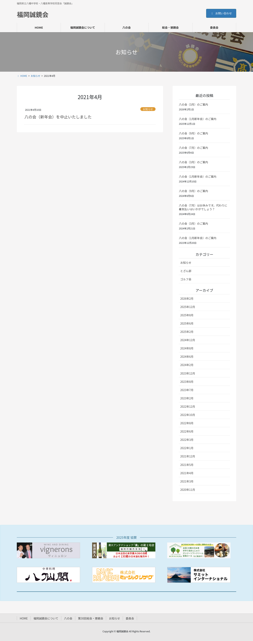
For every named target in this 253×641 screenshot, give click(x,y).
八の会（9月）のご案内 (193, 133)
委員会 (130, 618)
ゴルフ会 (185, 279)
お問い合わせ (221, 13)
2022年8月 (187, 423)
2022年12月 (187, 406)
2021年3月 (187, 481)
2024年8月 (187, 348)
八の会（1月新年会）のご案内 (197, 119)
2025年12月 (187, 307)
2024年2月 (187, 365)
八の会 (68, 618)
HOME (24, 618)
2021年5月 (187, 465)
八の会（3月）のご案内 (193, 104)
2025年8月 (187, 315)
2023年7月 (187, 390)
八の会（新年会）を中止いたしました (58, 117)
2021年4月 (187, 473)
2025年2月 (187, 332)
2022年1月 (187, 448)
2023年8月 (187, 382)
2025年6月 (187, 323)
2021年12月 (187, 456)
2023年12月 (187, 373)
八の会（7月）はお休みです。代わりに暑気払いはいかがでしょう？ (203, 207)
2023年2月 (187, 398)
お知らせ (148, 109)
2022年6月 (187, 431)
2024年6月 (187, 357)
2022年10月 (187, 415)
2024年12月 (187, 340)
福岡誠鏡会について (45, 618)
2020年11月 (187, 490)
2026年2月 (187, 298)
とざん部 (185, 271)
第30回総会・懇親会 (90, 618)
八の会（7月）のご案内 (193, 148)
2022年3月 (187, 440)
